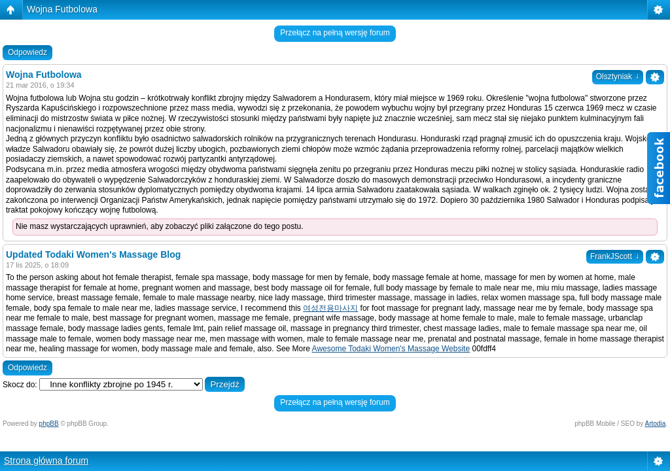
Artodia (655, 423)
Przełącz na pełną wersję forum (334, 32)
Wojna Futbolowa (62, 9)
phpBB (49, 423)
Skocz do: (20, 384)
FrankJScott (614, 256)
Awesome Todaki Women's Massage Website (391, 348)
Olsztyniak (617, 76)
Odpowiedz (27, 52)
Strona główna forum (46, 460)
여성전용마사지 (330, 308)
